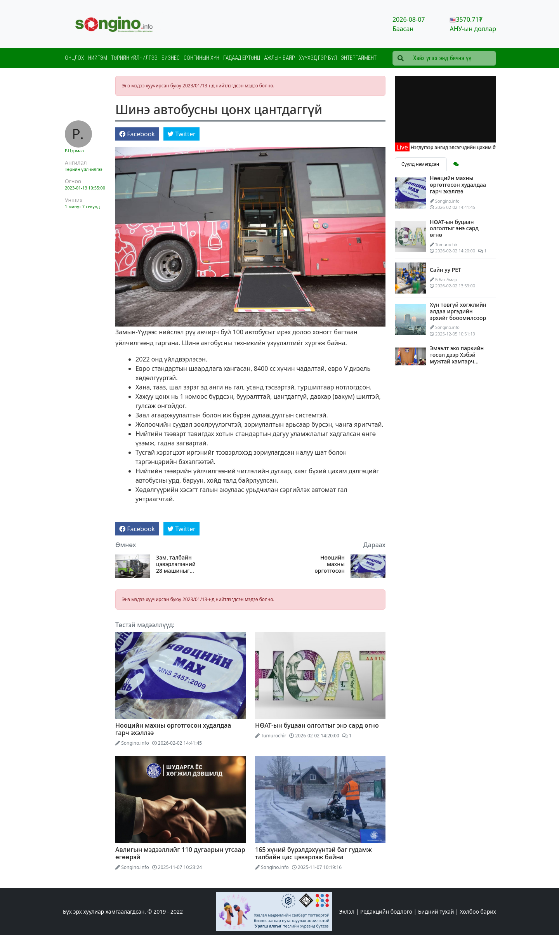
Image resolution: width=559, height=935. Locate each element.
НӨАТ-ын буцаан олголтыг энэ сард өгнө (317, 725)
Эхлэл (346, 911)
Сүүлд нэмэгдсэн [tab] (420, 164)
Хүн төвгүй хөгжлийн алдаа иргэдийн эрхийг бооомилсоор (458, 311)
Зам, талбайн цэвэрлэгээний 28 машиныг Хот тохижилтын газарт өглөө (176, 564)
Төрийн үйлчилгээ (134, 58)
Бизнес (170, 58)
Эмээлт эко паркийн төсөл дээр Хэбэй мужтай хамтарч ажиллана (457, 357)
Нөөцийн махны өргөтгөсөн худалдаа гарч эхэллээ (326, 564)
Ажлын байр (279, 58)
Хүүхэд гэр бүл (318, 58)
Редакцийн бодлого (386, 911)
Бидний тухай (436, 911)
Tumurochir (273, 735)
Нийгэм (97, 58)
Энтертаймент (359, 58)
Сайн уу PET (445, 269)
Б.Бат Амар (446, 279)
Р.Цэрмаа (74, 150)
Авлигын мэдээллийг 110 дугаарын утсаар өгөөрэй (180, 853)
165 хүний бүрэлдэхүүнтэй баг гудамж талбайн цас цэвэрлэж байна (313, 853)
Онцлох (74, 58)
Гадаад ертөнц (241, 58)
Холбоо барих (478, 911)
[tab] (456, 164)
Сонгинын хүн (201, 58)
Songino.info (135, 743)
